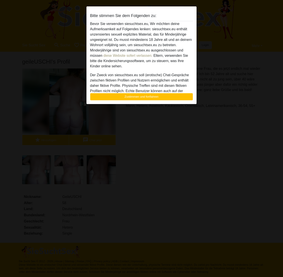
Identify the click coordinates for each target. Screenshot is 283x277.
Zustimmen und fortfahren (141, 96)
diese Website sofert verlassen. (127, 55)
